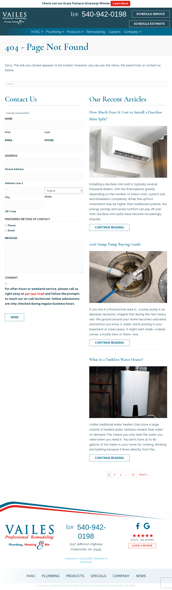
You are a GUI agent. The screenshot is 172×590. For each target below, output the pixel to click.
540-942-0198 (34, 290)
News (141, 576)
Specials (98, 576)
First (7, 131)
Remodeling (95, 32)
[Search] (86, 84)
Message (12, 235)
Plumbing (53, 32)
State (48, 194)
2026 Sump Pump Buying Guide (115, 244)
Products (74, 32)
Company (131, 32)
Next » (143, 474)
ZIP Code (10, 208)
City (7, 194)
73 (133, 474)
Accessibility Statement (108, 585)
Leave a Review (142, 545)
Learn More (120, 3)
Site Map (130, 585)
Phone (49, 139)
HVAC (35, 32)
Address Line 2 (14, 180)
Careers (114, 32)
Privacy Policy (82, 585)
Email (9, 140)
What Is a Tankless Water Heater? (116, 359)
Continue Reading (109, 227)
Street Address (14, 167)
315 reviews (147, 539)
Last (47, 131)
